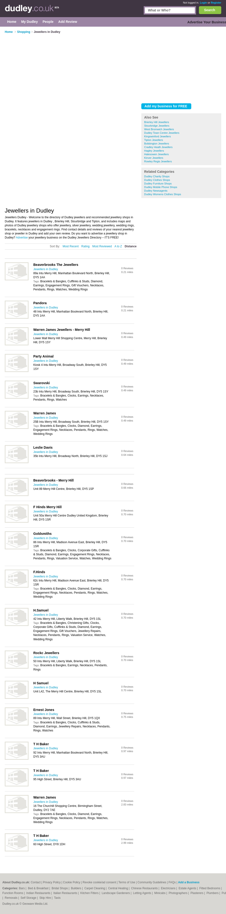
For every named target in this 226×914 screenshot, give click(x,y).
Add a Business (188, 882)
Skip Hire (45, 897)
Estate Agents (188, 888)
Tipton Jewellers (153, 140)
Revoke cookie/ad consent (99, 882)
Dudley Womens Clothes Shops (162, 194)
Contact (35, 882)
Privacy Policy (52, 882)
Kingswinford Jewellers (157, 136)
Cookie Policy (71, 882)
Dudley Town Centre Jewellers (161, 132)
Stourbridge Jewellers (156, 125)
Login (203, 2)
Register (216, 2)
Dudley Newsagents (155, 190)
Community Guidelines (152, 882)
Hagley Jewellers (154, 150)
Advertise (22, 237)
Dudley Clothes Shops (157, 180)
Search (209, 10)
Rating (85, 246)
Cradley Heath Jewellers (158, 147)
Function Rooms (13, 893)
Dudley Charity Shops (156, 176)
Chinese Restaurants (144, 888)
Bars (22, 888)
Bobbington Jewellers (156, 143)
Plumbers (212, 893)
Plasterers (197, 893)
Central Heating (118, 888)
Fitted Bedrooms (210, 888)
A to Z (118, 246)
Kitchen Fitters (89, 893)
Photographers (178, 893)
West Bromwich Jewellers (159, 129)
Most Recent (71, 246)
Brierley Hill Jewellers (156, 122)
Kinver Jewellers (153, 157)
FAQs (172, 882)
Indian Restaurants (38, 893)
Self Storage (28, 897)
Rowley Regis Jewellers (158, 161)
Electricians (168, 888)
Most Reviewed (102, 246)
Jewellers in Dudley (45, 269)
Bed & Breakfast (38, 888)
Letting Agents (142, 893)
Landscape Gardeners (116, 893)
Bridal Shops (60, 888)
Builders (76, 888)
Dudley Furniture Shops (158, 183)
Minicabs (160, 893)
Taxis (57, 897)
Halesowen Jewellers (156, 154)
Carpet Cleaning (95, 888)
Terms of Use (126, 882)
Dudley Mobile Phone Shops (160, 187)
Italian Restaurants (65, 893)
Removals (11, 897)
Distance (131, 246)
